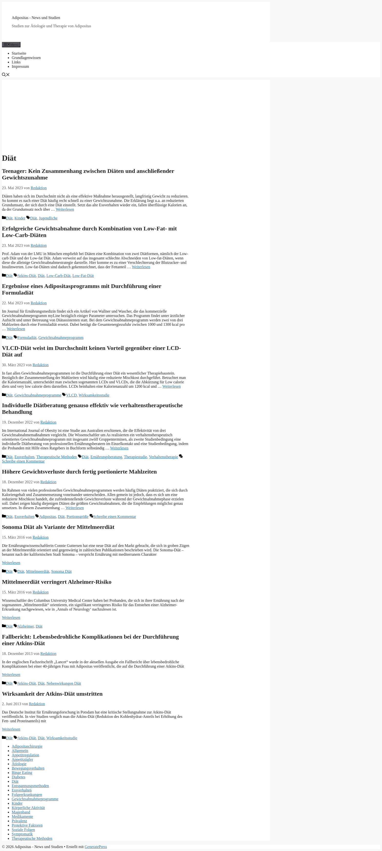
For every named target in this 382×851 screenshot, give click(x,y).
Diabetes (18, 777)
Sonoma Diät (61, 571)
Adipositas (47, 517)
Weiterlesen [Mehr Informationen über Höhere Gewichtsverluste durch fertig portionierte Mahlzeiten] (75, 508)
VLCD (71, 395)
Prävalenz (19, 821)
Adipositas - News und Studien (36, 18)
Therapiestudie (135, 457)
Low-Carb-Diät (59, 276)
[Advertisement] (136, 114)
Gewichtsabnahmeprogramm (61, 338)
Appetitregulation (25, 755)
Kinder (20, 218)
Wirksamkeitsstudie (94, 395)
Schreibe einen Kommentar (23, 461)
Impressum (20, 66)
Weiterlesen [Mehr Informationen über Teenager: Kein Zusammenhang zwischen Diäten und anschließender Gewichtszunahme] (65, 209)
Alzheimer (26, 626)
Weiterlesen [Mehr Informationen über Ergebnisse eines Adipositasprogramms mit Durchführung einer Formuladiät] (16, 329)
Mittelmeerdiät (37, 571)
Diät (9, 218)
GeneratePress (96, 847)
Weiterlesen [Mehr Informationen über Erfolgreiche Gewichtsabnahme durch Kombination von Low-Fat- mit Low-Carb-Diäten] (141, 267)
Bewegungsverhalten (28, 768)
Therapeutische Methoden (56, 457)
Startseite (19, 53)
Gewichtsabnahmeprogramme (38, 395)
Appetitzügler (22, 759)
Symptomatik (22, 834)
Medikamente (22, 816)
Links (16, 62)
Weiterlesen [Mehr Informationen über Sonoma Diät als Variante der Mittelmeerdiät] (11, 563)
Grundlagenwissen (26, 58)
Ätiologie (19, 764)
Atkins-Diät (27, 276)
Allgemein (20, 751)
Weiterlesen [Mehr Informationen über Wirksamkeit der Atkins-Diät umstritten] (11, 729)
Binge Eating (22, 773)
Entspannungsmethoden (30, 786)
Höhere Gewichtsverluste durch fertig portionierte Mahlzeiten (79, 471)
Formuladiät (27, 338)
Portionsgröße (77, 517)
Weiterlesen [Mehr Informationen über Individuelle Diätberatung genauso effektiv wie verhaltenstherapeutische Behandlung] (119, 448)
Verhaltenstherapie (163, 457)
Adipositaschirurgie (27, 746)
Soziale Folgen (23, 830)
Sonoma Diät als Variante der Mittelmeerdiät (58, 527)
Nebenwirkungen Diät (64, 683)
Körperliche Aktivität (28, 808)
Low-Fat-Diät (83, 276)
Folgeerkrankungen (27, 794)
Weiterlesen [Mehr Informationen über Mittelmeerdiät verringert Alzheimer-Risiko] (11, 617)
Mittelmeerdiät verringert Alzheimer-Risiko (57, 582)
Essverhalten (25, 457)
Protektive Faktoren (27, 825)
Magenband (21, 812)
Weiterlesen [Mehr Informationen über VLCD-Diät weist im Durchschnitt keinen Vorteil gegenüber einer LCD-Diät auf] (171, 386)
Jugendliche (48, 218)
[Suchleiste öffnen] (6, 75)
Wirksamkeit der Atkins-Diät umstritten (52, 694)
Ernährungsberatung (106, 457)
